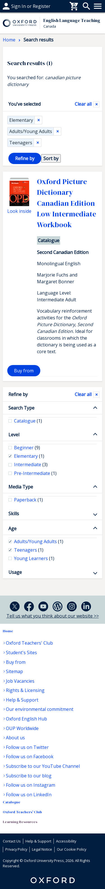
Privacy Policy (16, 849)
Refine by (18, 394)
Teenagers (20, 143)
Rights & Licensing (25, 690)
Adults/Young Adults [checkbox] (38, 541)
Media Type (20, 487)
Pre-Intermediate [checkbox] (35, 473)
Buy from (24, 371)
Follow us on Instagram (30, 785)
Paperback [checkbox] (28, 500)
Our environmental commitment (39, 709)
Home (8, 631)
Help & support (19, 6)
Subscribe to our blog (29, 776)
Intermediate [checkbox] (31, 464)
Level (13, 435)
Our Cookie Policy (71, 849)
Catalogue (11, 802)
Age (12, 528)
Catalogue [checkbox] (28, 421)
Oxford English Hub (26, 719)
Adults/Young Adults (30, 131)
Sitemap (14, 671)
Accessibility (66, 841)
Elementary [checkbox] (29, 456)
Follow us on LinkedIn (29, 794)
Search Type (21, 408)
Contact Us (12, 841)
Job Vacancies (20, 681)
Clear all (83, 104)
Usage (15, 572)
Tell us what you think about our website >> (52, 616)
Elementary (21, 120)
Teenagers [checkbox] (28, 550)
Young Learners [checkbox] (34, 558)
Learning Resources (20, 821)
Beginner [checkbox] (27, 447)
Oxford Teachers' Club (29, 643)
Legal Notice (42, 849)
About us (15, 738)
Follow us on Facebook (29, 756)
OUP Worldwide (22, 728)
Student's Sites (21, 652)
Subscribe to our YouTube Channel (43, 766)
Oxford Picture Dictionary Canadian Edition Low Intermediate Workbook (66, 203)
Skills (13, 513)
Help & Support (22, 700)
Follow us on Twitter (27, 747)
